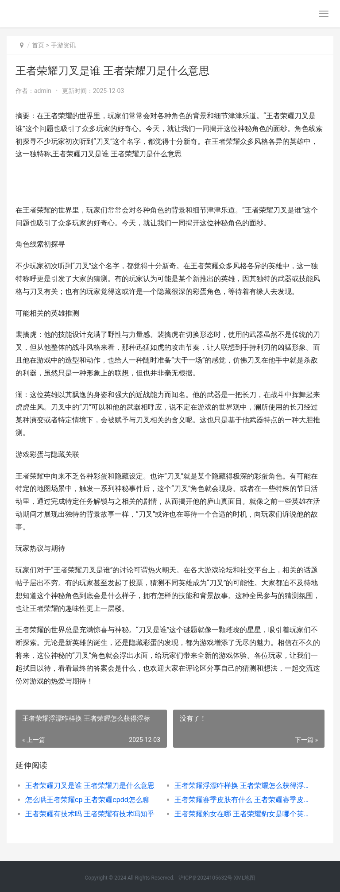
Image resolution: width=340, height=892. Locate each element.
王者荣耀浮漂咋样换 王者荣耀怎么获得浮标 (241, 785)
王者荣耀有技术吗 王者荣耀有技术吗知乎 (90, 814)
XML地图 (244, 878)
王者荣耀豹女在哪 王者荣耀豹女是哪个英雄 (241, 814)
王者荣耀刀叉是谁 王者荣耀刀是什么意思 (90, 785)
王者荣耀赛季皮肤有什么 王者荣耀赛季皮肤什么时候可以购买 (241, 799)
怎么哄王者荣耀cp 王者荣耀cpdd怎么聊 (87, 799)
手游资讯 (63, 45)
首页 (38, 45)
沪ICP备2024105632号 (205, 878)
